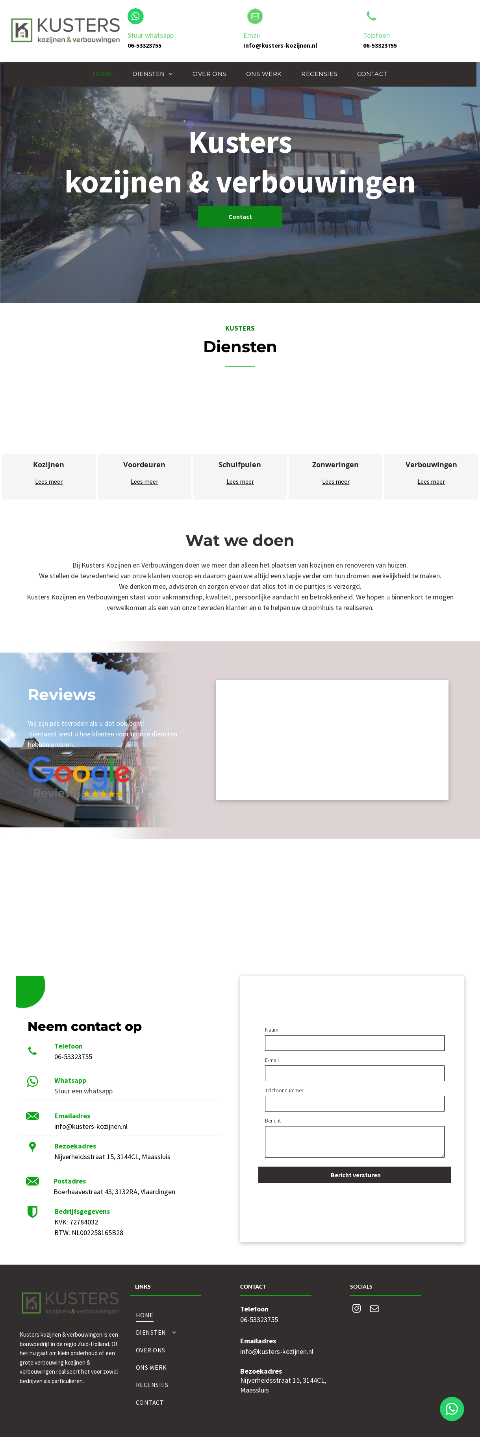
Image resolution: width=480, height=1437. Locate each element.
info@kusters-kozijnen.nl (91, 1126)
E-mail (272, 1059)
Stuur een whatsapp (83, 1090)
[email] (374, 1309)
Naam (271, 1029)
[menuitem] (102, 74)
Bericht (273, 1120)
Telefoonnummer (284, 1090)
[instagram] (356, 1309)
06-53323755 (73, 1056)
